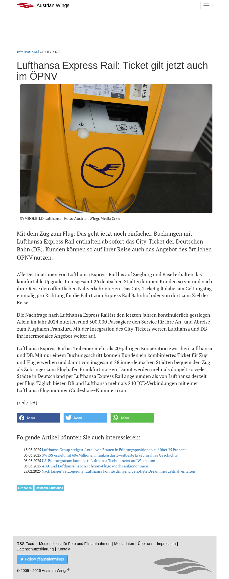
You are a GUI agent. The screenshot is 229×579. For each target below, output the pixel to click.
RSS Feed (25, 543)
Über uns (145, 543)
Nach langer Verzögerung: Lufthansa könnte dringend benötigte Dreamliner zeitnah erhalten (118, 471)
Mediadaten (124, 543)
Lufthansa (25, 487)
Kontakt (63, 549)
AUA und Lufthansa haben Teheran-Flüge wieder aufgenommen (95, 466)
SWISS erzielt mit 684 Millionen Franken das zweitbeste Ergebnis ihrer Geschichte (110, 455)
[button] (38, 418)
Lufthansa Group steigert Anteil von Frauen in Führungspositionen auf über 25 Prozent (114, 449)
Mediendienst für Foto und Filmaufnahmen (75, 543)
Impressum (166, 543)
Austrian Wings (43, 5)
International (28, 51)
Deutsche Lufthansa (49, 487)
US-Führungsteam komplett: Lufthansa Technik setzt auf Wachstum (98, 460)
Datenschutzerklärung (35, 549)
